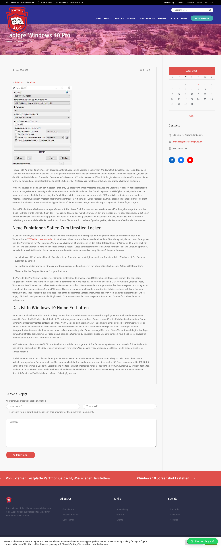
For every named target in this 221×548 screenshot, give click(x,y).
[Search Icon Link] (213, 15)
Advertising (122, 509)
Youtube (174, 519)
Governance (68, 519)
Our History (68, 509)
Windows (19, 82)
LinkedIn (174, 509)
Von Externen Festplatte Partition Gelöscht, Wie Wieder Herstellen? (58, 478)
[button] (202, 541)
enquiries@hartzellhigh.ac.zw (71, 2)
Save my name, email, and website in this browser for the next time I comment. (52, 412)
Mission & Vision (70, 514)
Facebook (175, 514)
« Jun (191, 115)
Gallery (120, 514)
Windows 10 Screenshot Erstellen (163, 478)
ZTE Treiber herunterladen (40, 239)
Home (8, 41)
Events (119, 519)
